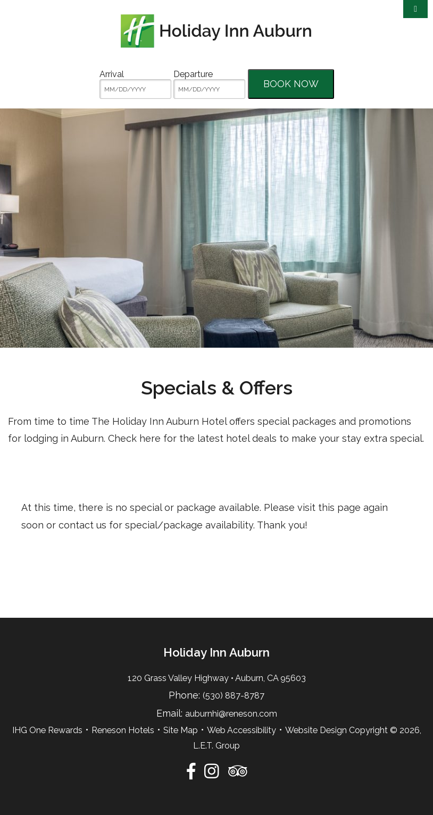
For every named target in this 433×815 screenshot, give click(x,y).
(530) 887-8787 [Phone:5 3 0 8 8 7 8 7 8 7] (233, 696)
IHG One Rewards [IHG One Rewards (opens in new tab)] (47, 730)
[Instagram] (211, 770)
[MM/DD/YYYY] (135, 89)
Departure (193, 74)
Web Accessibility (241, 730)
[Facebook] (191, 770)
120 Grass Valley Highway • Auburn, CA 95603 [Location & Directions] (217, 678)
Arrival (111, 74)
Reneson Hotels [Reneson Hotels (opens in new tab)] (122, 730)
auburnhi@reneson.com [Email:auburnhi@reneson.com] (231, 714)
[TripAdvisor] (237, 770)
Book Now (291, 83)
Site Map (180, 730)
